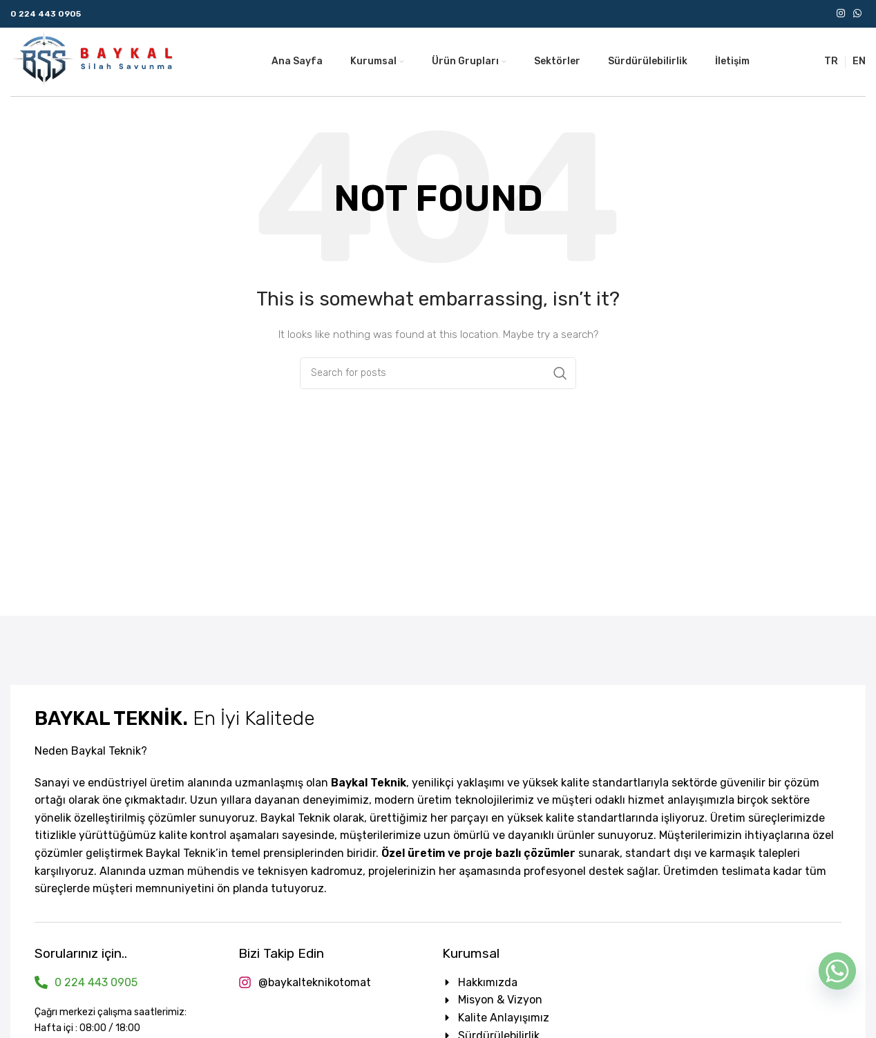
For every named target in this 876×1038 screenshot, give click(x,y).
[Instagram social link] (840, 13)
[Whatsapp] (837, 971)
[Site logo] (93, 61)
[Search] (438, 373)
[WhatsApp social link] (857, 13)
